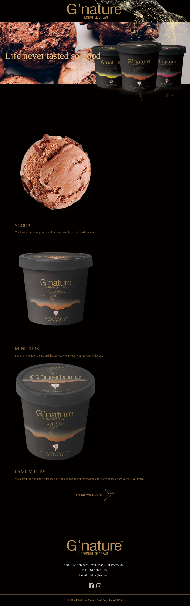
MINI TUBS (27, 348)
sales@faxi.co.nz (100, 575)
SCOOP (22, 225)
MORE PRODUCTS (89, 494)
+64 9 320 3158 (98, 570)
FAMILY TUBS (30, 471)
